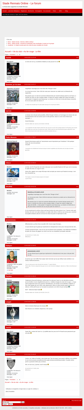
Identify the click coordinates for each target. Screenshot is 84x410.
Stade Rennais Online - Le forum (21, 3)
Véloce (8, 163)
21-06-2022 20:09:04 (30, 162)
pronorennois (11, 220)
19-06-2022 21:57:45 (30, 57)
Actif (20, 14)
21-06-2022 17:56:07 (30, 137)
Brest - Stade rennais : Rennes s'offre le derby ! (21, 42)
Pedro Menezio (11, 137)
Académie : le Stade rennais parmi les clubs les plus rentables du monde (27, 45)
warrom (8, 111)
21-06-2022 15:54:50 (30, 110)
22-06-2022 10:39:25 (30, 276)
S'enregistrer (38, 11)
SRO (60, 11)
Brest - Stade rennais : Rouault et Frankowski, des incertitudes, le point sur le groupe (31, 43)
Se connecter (47, 11)
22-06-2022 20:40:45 (30, 354)
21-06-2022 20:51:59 (30, 186)
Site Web (10, 270)
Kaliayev (9, 245)
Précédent (12, 54)
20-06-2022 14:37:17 (30, 84)
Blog (66, 11)
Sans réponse (24, 14)
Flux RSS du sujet (77, 400)
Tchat (54, 11)
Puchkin (9, 276)
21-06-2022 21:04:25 (30, 219)
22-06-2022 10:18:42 (30, 245)
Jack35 (8, 57)
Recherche (31, 11)
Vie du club (17, 51)
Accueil (4, 11)
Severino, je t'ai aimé (13, 84)
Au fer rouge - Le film (32, 51)
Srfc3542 (9, 186)
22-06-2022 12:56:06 (30, 301)
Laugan (8, 302)
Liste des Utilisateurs (14, 11)
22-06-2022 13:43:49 (30, 327)
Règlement (24, 11)
